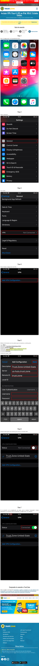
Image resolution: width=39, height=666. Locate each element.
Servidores (5, 634)
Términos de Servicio (8, 636)
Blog (21, 636)
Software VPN (6, 632)
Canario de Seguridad (8, 640)
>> (14, 5)
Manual (22, 640)
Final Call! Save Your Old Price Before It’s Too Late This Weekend (16, 651)
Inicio (4, 630)
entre (19, 22)
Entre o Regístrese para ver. (20, 348)
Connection (27, 592)
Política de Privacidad (8, 638)
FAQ (21, 638)
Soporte (22, 634)
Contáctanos (23, 632)
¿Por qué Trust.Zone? (25, 630)
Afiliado (5, 642)
